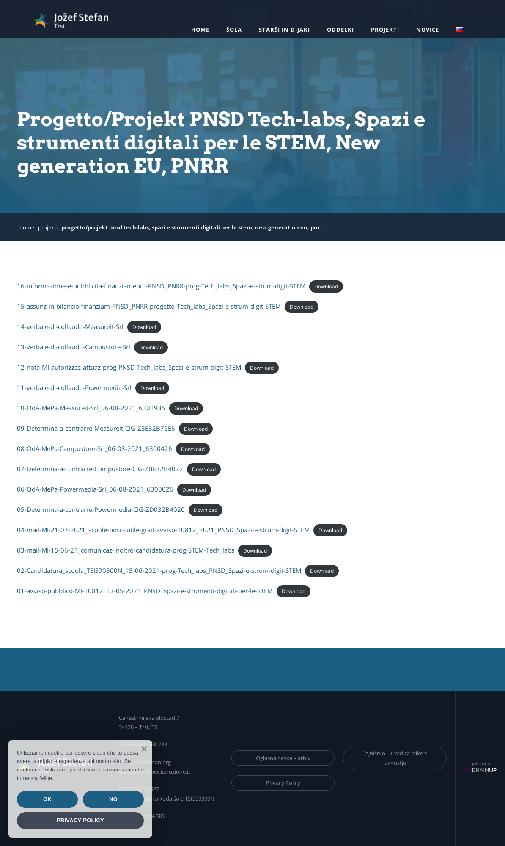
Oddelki (340, 29)
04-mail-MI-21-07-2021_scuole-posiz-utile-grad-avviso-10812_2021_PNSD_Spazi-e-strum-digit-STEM (163, 529)
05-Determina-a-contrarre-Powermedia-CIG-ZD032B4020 (101, 509)
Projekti (385, 29)
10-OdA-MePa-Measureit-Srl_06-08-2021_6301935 (91, 408)
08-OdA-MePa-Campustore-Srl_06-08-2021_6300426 (94, 448)
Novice (427, 29)
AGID (158, 816)
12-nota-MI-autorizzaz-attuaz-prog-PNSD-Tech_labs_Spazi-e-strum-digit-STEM (129, 367)
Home (200, 29)
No (113, 799)
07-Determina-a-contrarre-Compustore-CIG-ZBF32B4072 (100, 468)
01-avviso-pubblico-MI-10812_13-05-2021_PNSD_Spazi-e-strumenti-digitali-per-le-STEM (145, 590)
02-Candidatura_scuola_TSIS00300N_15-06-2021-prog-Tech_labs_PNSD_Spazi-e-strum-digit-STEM (159, 570)
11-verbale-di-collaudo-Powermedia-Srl (74, 387)
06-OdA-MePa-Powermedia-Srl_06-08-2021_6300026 (95, 489)
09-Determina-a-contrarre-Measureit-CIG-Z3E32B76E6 (96, 428)
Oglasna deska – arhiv (283, 758)
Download (326, 286)
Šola (234, 29)
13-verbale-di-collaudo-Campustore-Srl (73, 347)
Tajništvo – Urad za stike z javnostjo (394, 757)
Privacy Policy (283, 783)
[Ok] (144, 748)
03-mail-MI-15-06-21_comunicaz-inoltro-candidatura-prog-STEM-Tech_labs (125, 550)
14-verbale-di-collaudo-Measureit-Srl (70, 326)
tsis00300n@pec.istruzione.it (154, 771)
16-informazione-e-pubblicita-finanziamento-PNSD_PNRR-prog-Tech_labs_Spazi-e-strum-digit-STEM (161, 286)
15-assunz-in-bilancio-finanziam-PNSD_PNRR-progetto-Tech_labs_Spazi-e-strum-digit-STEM (149, 306)
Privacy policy (80, 820)
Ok (47, 799)
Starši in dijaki (284, 29)
